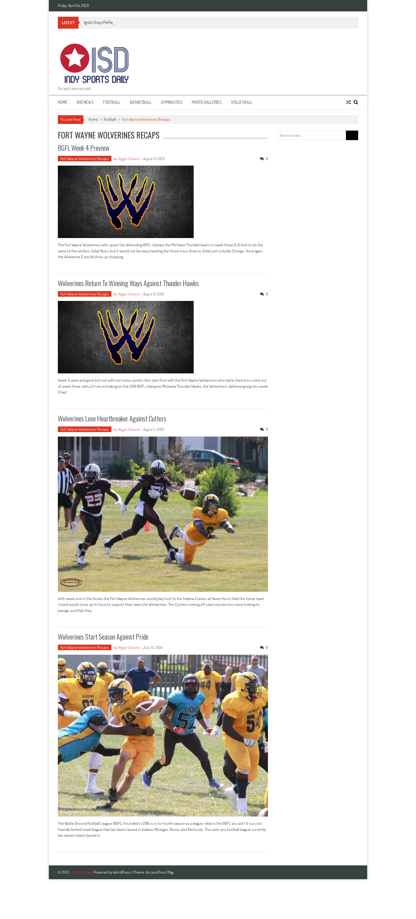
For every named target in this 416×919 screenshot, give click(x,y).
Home (62, 102)
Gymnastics (171, 102)
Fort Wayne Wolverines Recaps (84, 158)
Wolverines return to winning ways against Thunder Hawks (128, 283)
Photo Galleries (207, 102)
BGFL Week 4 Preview (83, 148)
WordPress (122, 872)
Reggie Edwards (129, 158)
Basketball (140, 102)
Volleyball (242, 102)
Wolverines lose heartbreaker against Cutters (112, 418)
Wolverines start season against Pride (103, 636)
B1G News (85, 102)
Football (111, 102)
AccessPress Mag (159, 872)
